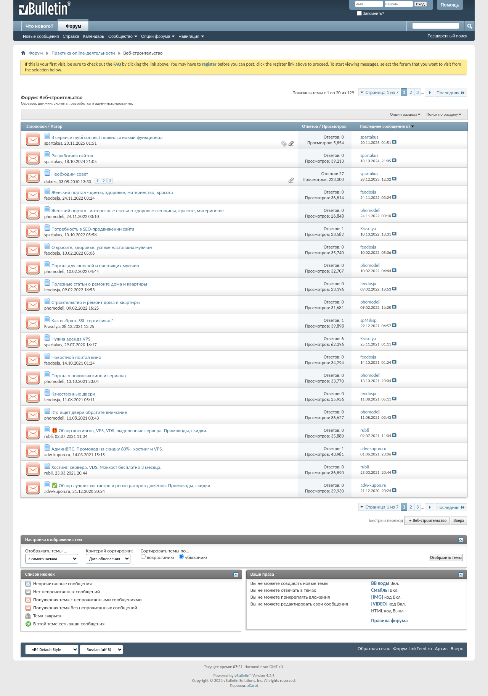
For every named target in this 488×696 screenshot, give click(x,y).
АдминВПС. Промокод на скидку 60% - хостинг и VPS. (107, 449)
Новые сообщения (41, 36)
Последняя (451, 92)
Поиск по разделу (442, 114)
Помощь (450, 5)
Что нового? (39, 26)
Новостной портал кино (76, 357)
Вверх (458, 520)
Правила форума (389, 620)
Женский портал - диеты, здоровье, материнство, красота (112, 192)
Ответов (310, 126)
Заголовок (36, 126)
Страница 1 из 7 (382, 92)
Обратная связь (374, 648)
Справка (71, 36)
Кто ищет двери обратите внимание (89, 412)
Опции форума (155, 36)
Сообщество (120, 36)
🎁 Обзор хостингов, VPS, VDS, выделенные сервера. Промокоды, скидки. (129, 430)
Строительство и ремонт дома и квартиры (95, 302)
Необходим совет (69, 174)
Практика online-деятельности (83, 53)
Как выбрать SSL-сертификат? (82, 320)
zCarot (252, 685)
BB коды (380, 583)
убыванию (193, 557)
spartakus (53, 143)
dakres (50, 181)
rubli (48, 436)
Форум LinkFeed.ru (412, 648)
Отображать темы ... (46, 551)
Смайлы (380, 590)
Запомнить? (370, 13)
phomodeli (54, 216)
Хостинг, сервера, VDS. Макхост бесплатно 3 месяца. (106, 467)
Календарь (93, 36)
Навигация (188, 36)
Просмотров (334, 126)
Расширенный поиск (447, 36)
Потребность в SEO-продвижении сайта (92, 229)
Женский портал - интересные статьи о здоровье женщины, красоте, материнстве (137, 210)
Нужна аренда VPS (70, 339)
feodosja (52, 198)
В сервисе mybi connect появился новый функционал (106, 137)
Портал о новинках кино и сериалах (89, 375)
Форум (73, 26)
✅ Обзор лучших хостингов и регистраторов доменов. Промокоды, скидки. (131, 485)
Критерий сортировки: (109, 551)
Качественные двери (73, 394)
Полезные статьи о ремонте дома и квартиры (99, 284)
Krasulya (51, 326)
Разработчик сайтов (72, 155)
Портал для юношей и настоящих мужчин (95, 265)
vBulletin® (243, 675)
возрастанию (157, 557)
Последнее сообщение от (387, 126)
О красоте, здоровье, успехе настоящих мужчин (101, 247)
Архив (441, 648)
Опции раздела (403, 114)
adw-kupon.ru (57, 454)
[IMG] (377, 597)
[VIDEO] (379, 604)
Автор (57, 126)
